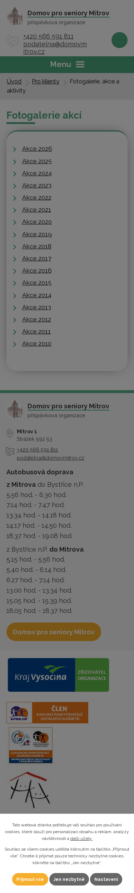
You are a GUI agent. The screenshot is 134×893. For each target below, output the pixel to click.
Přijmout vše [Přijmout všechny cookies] (30, 879)
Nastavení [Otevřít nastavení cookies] (106, 879)
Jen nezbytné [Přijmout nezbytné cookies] (69, 879)
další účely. (81, 838)
